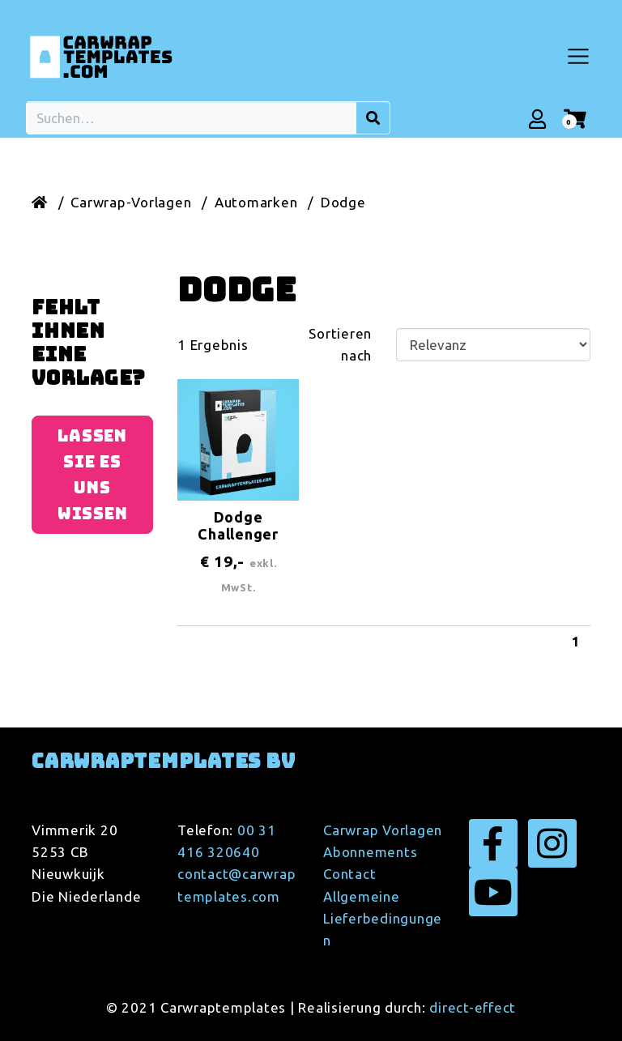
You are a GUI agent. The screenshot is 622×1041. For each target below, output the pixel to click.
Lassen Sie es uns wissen (93, 474)
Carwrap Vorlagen (382, 830)
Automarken (256, 202)
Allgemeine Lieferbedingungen (382, 918)
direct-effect (472, 1007)
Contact (349, 873)
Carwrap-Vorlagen (130, 202)
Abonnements (370, 852)
